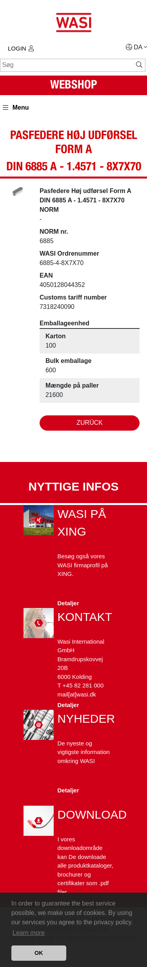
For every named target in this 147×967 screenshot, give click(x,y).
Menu (16, 107)
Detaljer (68, 603)
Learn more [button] (29, 932)
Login (21, 48)
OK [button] (38, 953)
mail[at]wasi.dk (77, 694)
